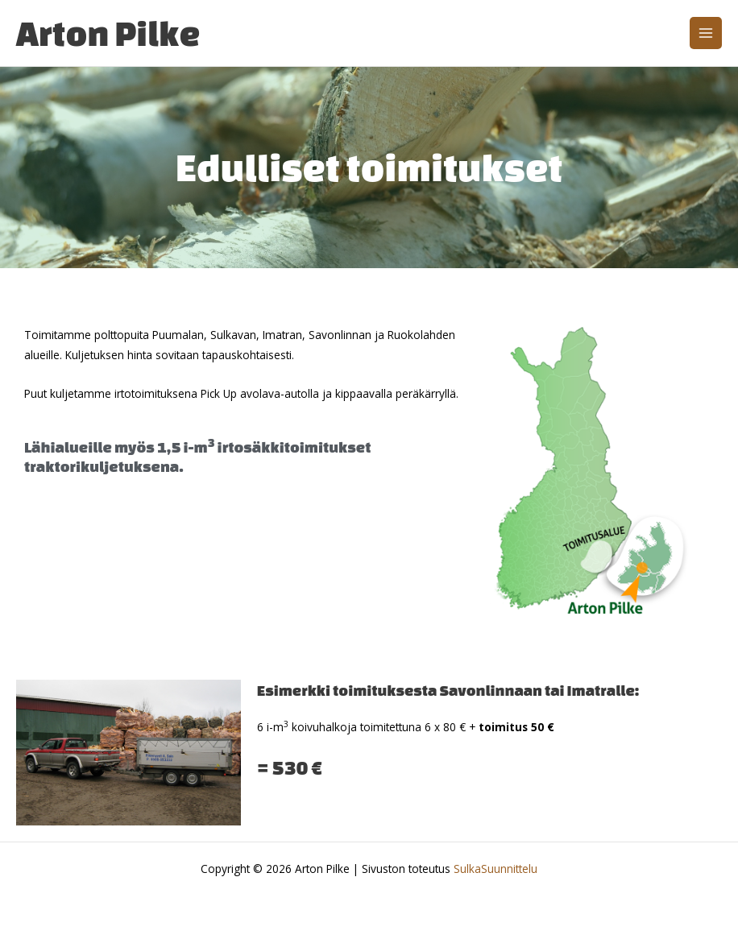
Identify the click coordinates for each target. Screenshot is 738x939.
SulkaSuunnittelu (495, 868)
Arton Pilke (108, 33)
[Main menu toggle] (706, 33)
